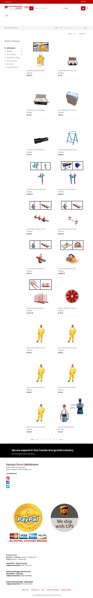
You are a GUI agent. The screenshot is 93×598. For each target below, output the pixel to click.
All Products (13, 28)
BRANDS (9, 51)
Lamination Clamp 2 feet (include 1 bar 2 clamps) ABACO (68, 229)
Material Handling (13, 58)
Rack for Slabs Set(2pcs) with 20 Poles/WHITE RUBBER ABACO (36, 308)
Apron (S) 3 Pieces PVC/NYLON (36, 387)
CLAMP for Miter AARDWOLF (36, 189)
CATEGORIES (11, 54)
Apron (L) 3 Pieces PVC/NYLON (36, 427)
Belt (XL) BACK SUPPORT (66, 427)
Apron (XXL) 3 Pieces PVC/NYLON (36, 348)
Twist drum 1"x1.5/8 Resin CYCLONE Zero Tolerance (36, 150)
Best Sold (10, 64)
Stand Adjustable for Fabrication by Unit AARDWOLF (68, 150)
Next (85, 28)
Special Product (12, 67)
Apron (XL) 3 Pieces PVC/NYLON (68, 348)
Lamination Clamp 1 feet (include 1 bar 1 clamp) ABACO (36, 268)
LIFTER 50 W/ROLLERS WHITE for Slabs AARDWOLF (36, 70)
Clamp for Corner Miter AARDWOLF (68, 189)
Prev (57, 28)
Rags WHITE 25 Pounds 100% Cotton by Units (68, 110)
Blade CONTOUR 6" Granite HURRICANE (68, 308)
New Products (12, 61)
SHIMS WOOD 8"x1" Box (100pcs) (68, 70)
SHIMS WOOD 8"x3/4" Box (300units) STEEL (36, 110)
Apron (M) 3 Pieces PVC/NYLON (68, 387)
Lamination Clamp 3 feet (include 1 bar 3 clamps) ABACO (36, 229)
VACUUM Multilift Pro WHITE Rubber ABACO (68, 268)
